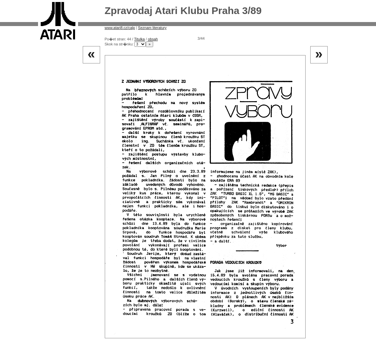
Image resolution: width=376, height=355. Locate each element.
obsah (153, 39)
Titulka (139, 39)
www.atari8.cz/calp (120, 28)
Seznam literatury (152, 28)
